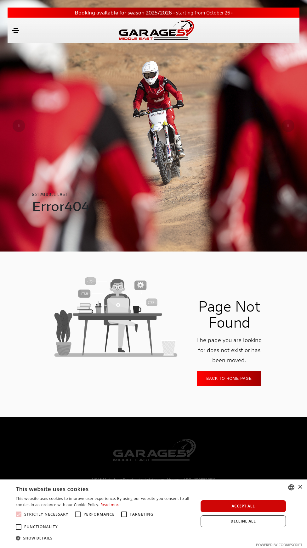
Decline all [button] (243, 521)
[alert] (153, 513)
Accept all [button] (243, 506)
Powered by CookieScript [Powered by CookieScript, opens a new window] (279, 544)
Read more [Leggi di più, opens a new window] (110, 504)
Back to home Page (229, 378)
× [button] (300, 487)
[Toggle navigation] (15, 30)
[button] (104, 538)
